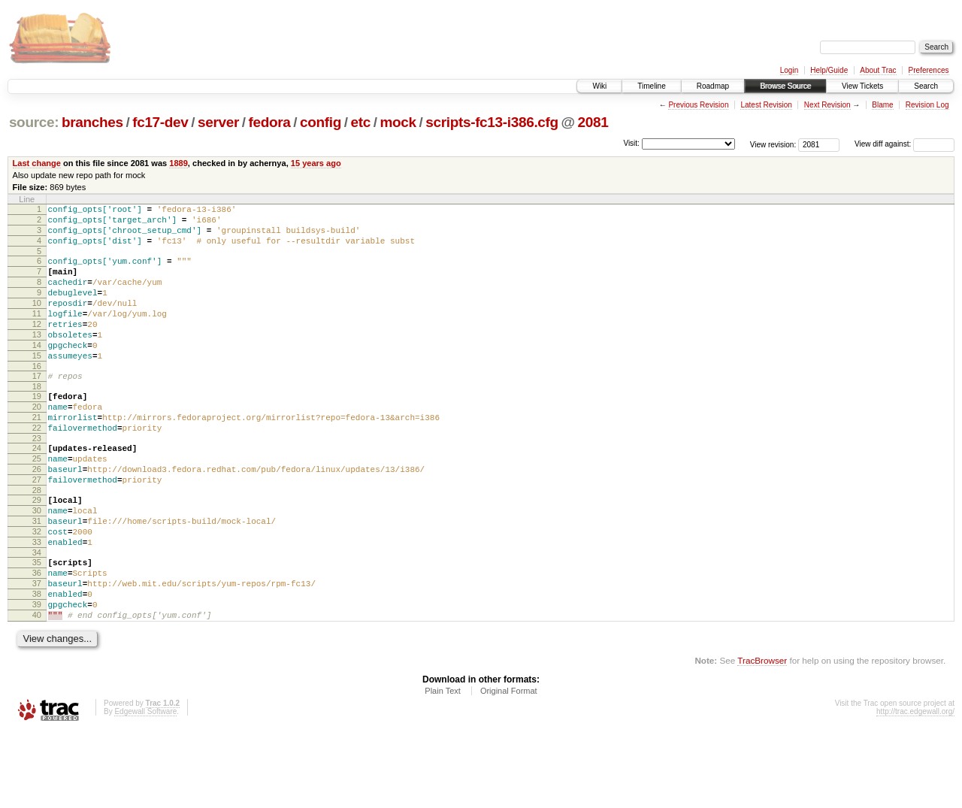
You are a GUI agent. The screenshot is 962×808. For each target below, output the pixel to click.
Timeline (651, 86)
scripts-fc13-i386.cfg (491, 122)
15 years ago (316, 163)
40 (36, 689)
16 (36, 397)
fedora (270, 122)
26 (36, 516)
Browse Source (785, 86)
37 (36, 650)
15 (36, 384)
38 (36, 663)
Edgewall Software (145, 788)
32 (36, 590)
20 (36, 442)
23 (36, 481)
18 (36, 420)
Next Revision (827, 105)
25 (36, 503)
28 (36, 541)
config (320, 122)
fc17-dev (160, 122)
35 (36, 625)
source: (34, 122)
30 (36, 564)
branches (92, 122)
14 (36, 372)
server (218, 122)
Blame (882, 105)
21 (36, 455)
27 (36, 529)
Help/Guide (829, 70)
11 (36, 333)
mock (398, 122)
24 (36, 490)
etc (361, 122)
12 (36, 346)
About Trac (878, 70)
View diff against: (904, 144)
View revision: (773, 144)
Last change (37, 163)
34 (36, 615)
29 (36, 551)
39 (36, 676)
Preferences (929, 70)
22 (36, 468)
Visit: (631, 143)
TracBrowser (762, 737)
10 (36, 320)
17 (36, 407)
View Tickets (862, 86)
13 (36, 359)
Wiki (599, 86)
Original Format (508, 767)
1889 (178, 163)
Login (789, 70)
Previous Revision (698, 105)
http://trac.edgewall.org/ (915, 788)
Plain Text (443, 767)
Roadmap (713, 86)
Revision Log (927, 105)
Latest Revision (765, 105)
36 (36, 638)
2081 (593, 122)
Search (926, 86)
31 (36, 577)
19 (36, 429)
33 (36, 602)
